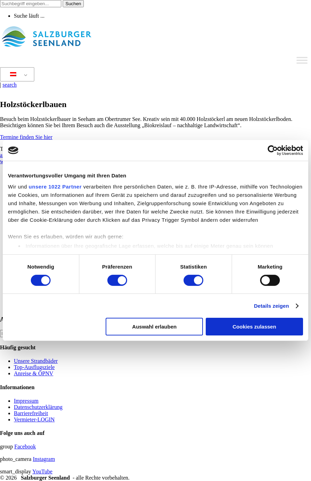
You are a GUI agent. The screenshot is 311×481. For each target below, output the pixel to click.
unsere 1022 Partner (55, 186)
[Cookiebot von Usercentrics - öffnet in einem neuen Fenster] (272, 150)
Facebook (25, 446)
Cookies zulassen (254, 327)
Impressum (26, 401)
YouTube (42, 471)
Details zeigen (271, 306)
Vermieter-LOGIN (34, 419)
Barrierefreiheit (31, 413)
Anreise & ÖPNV (33, 373)
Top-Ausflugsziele (34, 367)
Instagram (44, 459)
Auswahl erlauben (154, 327)
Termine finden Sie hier (26, 137)
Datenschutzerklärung (38, 407)
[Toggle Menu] (302, 60)
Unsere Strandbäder (36, 361)
